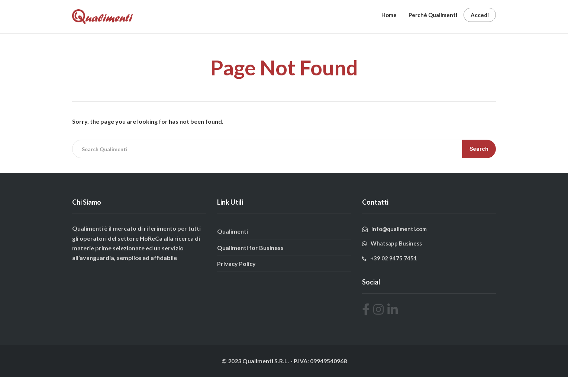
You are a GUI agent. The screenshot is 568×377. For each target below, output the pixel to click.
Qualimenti (232, 231)
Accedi (480, 15)
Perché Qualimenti (433, 15)
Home (389, 15)
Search (478, 149)
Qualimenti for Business (250, 247)
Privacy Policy (236, 263)
